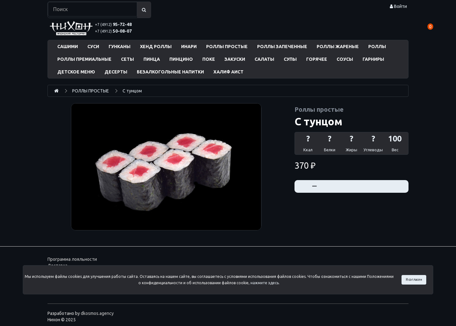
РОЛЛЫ (377, 46)
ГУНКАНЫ (119, 46)
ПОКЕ (208, 59)
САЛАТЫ (264, 59)
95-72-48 (113, 24)
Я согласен (414, 279)
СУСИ (93, 46)
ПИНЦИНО (181, 59)
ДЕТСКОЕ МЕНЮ (76, 71)
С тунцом (132, 90)
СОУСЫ (345, 59)
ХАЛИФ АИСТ (228, 71)
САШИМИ (67, 46)
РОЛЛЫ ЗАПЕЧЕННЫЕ (282, 46)
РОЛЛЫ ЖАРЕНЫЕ (338, 46)
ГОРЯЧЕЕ (316, 59)
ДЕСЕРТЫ (115, 71)
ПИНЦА (151, 59)
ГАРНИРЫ (373, 59)
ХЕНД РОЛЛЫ (156, 46)
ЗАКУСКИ (235, 59)
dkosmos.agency (97, 313)
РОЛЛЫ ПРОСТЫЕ (227, 46)
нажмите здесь (264, 283)
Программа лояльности (72, 259)
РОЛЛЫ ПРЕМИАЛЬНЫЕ (84, 59)
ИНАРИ (189, 46)
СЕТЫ (127, 59)
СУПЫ (290, 59)
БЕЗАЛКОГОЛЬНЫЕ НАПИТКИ (170, 71)
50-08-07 (113, 31)
